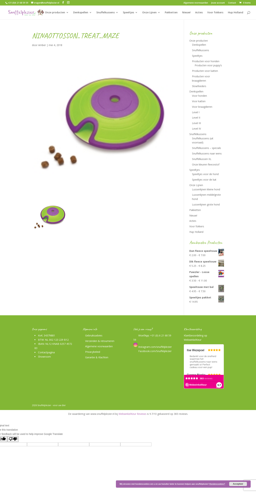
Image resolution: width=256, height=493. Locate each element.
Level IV (196, 128)
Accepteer (238, 484)
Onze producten (55, 12)
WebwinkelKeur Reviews (132, 414)
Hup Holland (235, 12)
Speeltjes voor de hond (205, 174)
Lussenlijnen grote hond (206, 204)
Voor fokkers (215, 12)
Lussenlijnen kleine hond (206, 189)
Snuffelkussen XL (201, 159)
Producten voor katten (205, 71)
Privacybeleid (92, 351)
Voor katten (199, 101)
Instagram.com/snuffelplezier (152, 347)
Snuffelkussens (105, 12)
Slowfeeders (199, 86)
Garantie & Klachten (96, 357)
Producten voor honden (205, 61)
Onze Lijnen (149, 12)
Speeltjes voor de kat (204, 179)
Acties (199, 12)
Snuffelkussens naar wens (207, 153)
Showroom (44, 356)
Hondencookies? (217, 484)
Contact (232, 3)
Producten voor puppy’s (208, 65)
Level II (196, 117)
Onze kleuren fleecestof (205, 164)
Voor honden (199, 95)
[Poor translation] (13, 439)
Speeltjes (128, 12)
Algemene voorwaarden (195, 3)
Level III (196, 123)
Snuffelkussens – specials (206, 148)
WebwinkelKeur (192, 339)
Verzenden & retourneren (99, 341)
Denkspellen (80, 12)
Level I (195, 112)
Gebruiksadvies (93, 335)
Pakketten (171, 12)
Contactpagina (46, 352)
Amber (42, 45)
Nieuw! (186, 12)
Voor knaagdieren (202, 106)
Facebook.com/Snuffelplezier (155, 351)
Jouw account (218, 3)
